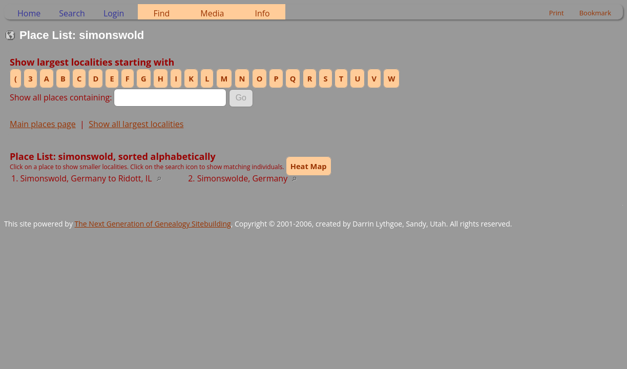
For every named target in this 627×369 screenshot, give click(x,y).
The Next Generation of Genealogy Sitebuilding (153, 224)
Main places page (43, 124)
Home (28, 13)
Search (72, 13)
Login (113, 13)
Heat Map (308, 166)
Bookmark (595, 12)
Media (212, 13)
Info (262, 13)
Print (556, 12)
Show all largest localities (136, 124)
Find (161, 13)
